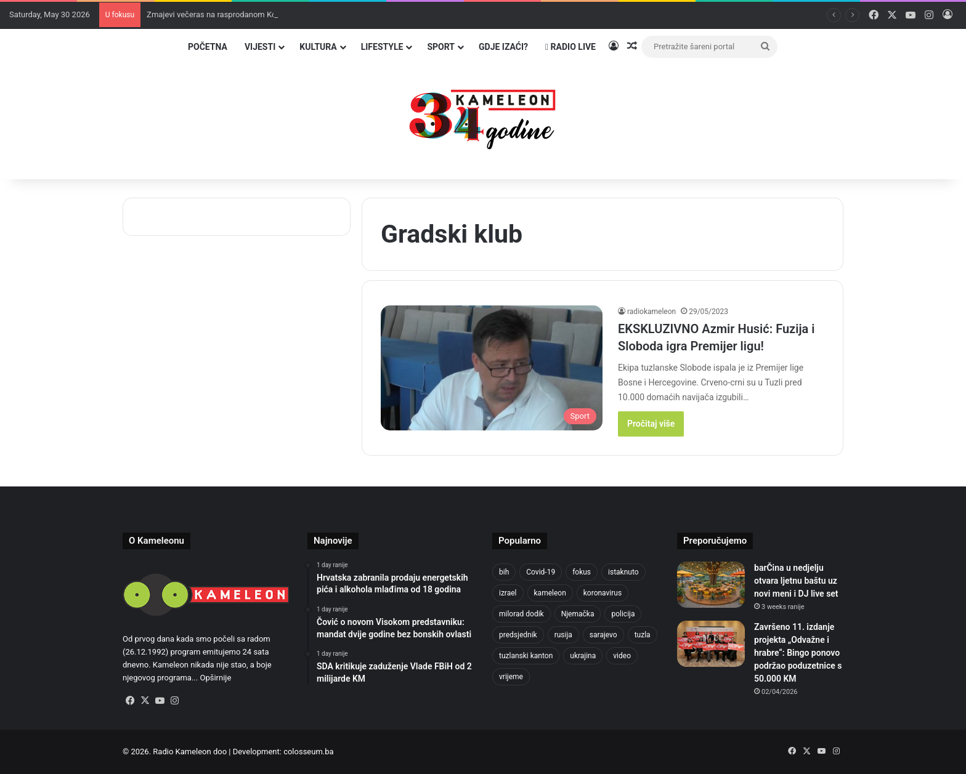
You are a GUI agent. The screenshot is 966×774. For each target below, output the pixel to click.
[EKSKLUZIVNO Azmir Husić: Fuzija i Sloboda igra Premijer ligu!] (492, 367)
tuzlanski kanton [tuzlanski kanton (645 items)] (526, 655)
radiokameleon (651, 311)
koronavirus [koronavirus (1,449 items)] (602, 593)
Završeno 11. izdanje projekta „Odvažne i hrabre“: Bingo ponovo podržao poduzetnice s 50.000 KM (798, 652)
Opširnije (215, 677)
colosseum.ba (308, 751)
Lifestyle (382, 47)
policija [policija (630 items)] (623, 614)
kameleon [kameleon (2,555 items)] (550, 593)
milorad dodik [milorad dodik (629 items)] (521, 614)
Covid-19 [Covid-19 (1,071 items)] (540, 572)
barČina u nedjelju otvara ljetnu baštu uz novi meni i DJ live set (796, 581)
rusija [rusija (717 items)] (563, 635)
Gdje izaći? (503, 47)
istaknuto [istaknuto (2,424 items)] (623, 572)
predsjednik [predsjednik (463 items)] (518, 635)
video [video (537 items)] (622, 655)
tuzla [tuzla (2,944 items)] (643, 635)
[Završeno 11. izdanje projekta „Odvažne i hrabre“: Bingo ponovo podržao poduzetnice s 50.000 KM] (711, 644)
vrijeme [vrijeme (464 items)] (511, 676)
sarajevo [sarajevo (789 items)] (603, 635)
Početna (207, 47)
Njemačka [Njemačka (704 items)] (578, 614)
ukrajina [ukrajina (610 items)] (583, 655)
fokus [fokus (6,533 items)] (581, 572)
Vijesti (260, 47)
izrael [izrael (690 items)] (508, 593)
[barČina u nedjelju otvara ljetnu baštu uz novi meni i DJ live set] (711, 585)
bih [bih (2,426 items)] (504, 572)
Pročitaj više (651, 424)
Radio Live (570, 47)
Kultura (317, 47)
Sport (441, 47)
